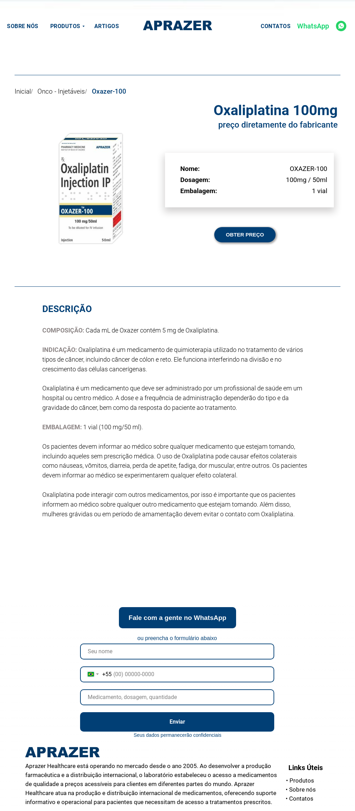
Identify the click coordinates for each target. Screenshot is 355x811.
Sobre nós (22, 26)
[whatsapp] (341, 26)
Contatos (276, 26)
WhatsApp (313, 26)
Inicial (23, 91)
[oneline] (177, 697)
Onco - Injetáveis (61, 91)
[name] (177, 651)
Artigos (106, 26)
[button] (245, 234)
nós (301, 789)
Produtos (65, 26)
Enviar (177, 721)
